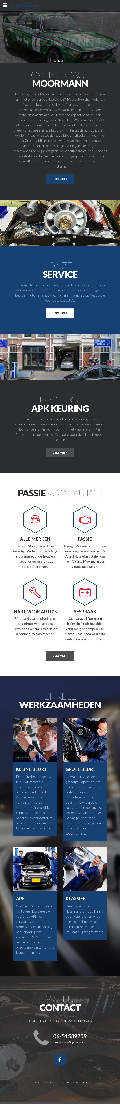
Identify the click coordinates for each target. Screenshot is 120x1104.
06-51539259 (69, 1036)
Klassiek (76, 898)
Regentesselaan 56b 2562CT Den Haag (65, 1021)
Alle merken (35, 539)
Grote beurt (81, 769)
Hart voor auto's (35, 611)
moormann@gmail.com (70, 1042)
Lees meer (60, 179)
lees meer (60, 452)
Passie (85, 539)
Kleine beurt (31, 769)
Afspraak (84, 611)
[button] (55, 61)
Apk (20, 898)
